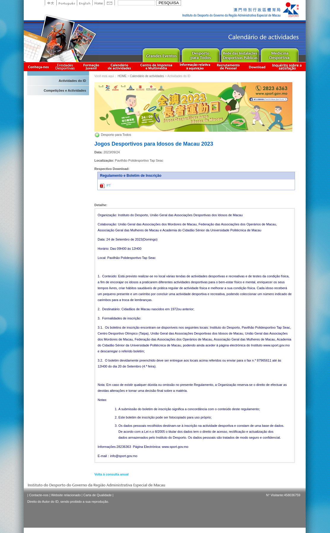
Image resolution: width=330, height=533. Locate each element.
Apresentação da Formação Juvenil (91, 66)
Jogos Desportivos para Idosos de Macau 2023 (153, 144)
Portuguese (66, 2)
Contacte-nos (38, 495)
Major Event (161, 54)
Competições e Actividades (65, 90)
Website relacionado (65, 495)
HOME (122, 76)
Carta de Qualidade (97, 495)
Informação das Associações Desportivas (66, 66)
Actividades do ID (72, 80)
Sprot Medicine (279, 54)
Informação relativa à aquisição (194, 66)
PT (105, 185)
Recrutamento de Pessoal (228, 66)
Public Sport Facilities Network (240, 54)
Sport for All (200, 54)
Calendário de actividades (120, 66)
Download (257, 66)
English (84, 2)
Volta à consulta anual (111, 474)
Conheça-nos (38, 66)
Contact (109, 2)
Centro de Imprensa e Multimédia (156, 66)
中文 (50, 2)
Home (98, 2)
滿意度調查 (288, 66)
